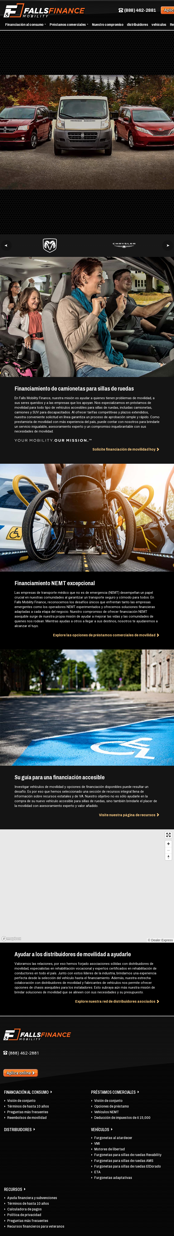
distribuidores (137, 24)
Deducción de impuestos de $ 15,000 (122, 1118)
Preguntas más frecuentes (27, 1112)
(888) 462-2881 (137, 10)
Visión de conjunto (21, 1101)
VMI (97, 1143)
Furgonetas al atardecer (113, 1138)
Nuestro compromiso (107, 24)
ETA (97, 1172)
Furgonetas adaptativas (113, 1178)
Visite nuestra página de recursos (127, 815)
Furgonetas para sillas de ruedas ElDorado (127, 1166)
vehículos (159, 24)
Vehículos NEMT (106, 1112)
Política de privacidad (24, 1215)
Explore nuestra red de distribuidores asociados (115, 1001)
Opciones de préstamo (111, 1106)
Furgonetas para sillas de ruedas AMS (123, 1161)
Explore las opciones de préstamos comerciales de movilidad (104, 635)
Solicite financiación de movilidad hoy (123, 449)
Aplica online (21, 1073)
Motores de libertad (109, 1149)
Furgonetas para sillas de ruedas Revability (127, 1155)
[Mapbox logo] (11, 938)
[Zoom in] (168, 843)
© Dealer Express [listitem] (160, 940)
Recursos (13, 1189)
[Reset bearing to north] (168, 857)
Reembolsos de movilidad (27, 1118)
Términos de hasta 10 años (28, 1106)
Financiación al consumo (24, 24)
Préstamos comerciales (68, 24)
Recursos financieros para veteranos (35, 1226)
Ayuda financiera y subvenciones (32, 1198)
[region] (87, 886)
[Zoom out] (168, 850)
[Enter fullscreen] (168, 835)
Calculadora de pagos (24, 1209)
